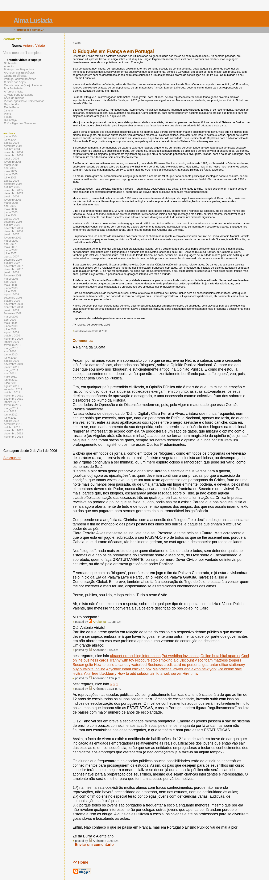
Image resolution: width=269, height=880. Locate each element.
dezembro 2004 (13, 155)
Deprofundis (11, 104)
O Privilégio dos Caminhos (20, 123)
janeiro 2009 (11, 310)
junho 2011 (10, 379)
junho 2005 (10, 174)
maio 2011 (10, 376)
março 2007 (11, 240)
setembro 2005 (13, 183)
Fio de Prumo (12, 107)
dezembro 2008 (13, 307)
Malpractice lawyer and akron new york (184, 669)
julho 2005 (10, 177)
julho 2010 (10, 357)
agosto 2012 (11, 420)
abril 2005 (10, 168)
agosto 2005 (11, 180)
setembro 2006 (13, 221)
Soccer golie (83, 665)
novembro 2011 (13, 395)
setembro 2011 (13, 389)
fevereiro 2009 (12, 313)
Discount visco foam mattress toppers (210, 660)
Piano (7, 113)
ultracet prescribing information (135, 656)
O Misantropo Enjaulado (18, 94)
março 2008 (11, 278)
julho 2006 (10, 215)
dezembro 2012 (13, 433)
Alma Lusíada (32, 20)
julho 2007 (10, 253)
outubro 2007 (12, 262)
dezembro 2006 (13, 231)
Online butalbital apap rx (220, 656)
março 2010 (11, 348)
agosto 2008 (11, 294)
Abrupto (8, 66)
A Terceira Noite (13, 91)
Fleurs (8, 116)
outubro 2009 (12, 335)
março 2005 (11, 164)
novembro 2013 (13, 436)
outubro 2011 (12, 392)
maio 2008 (10, 285)
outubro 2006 (12, 224)
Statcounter (12, 458)
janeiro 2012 (11, 401)
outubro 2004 (12, 149)
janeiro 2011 (11, 367)
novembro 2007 (13, 266)
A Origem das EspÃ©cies (19, 72)
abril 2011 (10, 373)
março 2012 (11, 408)
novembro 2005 (13, 190)
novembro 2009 (13, 338)
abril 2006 (10, 206)
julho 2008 (10, 291)
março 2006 (11, 202)
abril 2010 (10, 351)
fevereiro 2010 (12, 345)
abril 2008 (10, 281)
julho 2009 (10, 329)
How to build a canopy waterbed (120, 665)
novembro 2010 (13, 364)
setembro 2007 (13, 259)
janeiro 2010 (11, 341)
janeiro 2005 (11, 158)
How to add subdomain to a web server (149, 673)
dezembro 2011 (13, 398)
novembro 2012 (13, 430)
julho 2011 (10, 382)
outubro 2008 (12, 300)
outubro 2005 (12, 187)
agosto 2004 (11, 142)
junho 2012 (10, 414)
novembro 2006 (13, 228)
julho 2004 (10, 139)
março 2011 (11, 370)
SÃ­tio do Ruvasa (14, 97)
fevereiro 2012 (12, 405)
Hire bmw (190, 673)
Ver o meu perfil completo (22, 53)
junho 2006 (10, 212)
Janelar (8, 110)
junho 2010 (10, 354)
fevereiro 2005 (12, 161)
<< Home (80, 862)
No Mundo (10, 63)
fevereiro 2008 (12, 275)
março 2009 (11, 316)
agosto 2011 (11, 386)
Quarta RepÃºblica (15, 75)
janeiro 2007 (11, 234)
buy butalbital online (89, 669)
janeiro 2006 (11, 196)
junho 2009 (10, 326)
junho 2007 (10, 250)
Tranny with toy (121, 660)
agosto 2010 (11, 360)
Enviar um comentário (94, 844)
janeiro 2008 (11, 272)
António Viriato (34, 45)
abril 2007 (10, 243)
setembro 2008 (13, 297)
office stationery (232, 665)
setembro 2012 (13, 424)
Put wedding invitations (180, 656)
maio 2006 (10, 209)
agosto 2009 (11, 332)
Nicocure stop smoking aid (156, 660)
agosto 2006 (11, 218)
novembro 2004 (13, 152)
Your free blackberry (99, 673)
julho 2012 (10, 417)
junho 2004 (10, 136)
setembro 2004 (13, 145)
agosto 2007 (11, 256)
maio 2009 (10, 322)
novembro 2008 (13, 303)
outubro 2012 (12, 427)
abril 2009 (10, 319)
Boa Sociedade (13, 88)
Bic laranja (10, 120)
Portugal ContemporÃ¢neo (20, 78)
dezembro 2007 (13, 269)
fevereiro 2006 (12, 199)
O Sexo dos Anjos (15, 82)
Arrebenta (99, 621)
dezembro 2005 (13, 193)
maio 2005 (10, 171)
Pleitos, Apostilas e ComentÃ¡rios (24, 101)
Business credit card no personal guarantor (183, 665)
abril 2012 (10, 411)
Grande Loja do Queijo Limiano (23, 85)
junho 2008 (10, 288)
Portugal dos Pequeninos (19, 69)
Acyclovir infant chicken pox (129, 669)
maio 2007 (10, 247)
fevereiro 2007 (12, 237)
